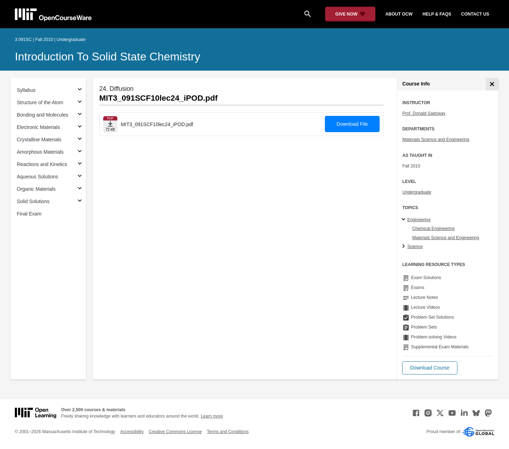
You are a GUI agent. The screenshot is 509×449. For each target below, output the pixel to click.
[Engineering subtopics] (404, 219)
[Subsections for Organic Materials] (79, 189)
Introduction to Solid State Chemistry (107, 56)
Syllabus (26, 90)
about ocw (399, 14)
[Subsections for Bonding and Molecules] (79, 115)
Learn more (212, 416)
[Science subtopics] (404, 246)
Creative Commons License (175, 431)
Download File (352, 124)
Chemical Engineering (433, 228)
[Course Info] (492, 84)
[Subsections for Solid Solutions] (79, 201)
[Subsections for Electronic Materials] (79, 127)
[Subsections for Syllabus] (79, 90)
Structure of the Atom (40, 102)
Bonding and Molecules (43, 115)
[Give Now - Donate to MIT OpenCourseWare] (350, 14)
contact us (475, 14)
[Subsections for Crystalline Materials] (79, 139)
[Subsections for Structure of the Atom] (79, 102)
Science (415, 246)
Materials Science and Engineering (435, 139)
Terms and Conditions (227, 431)
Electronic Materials (38, 127)
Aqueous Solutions (37, 176)
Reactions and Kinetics (42, 164)
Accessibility (132, 431)
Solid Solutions (33, 201)
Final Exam (29, 214)
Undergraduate (416, 192)
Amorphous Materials (40, 152)
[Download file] (110, 124)
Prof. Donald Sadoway (423, 113)
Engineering (418, 219)
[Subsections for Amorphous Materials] (79, 152)
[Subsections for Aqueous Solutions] (79, 177)
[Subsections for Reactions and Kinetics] (79, 164)
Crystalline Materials (39, 139)
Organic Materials (36, 189)
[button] (429, 367)
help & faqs (436, 14)
